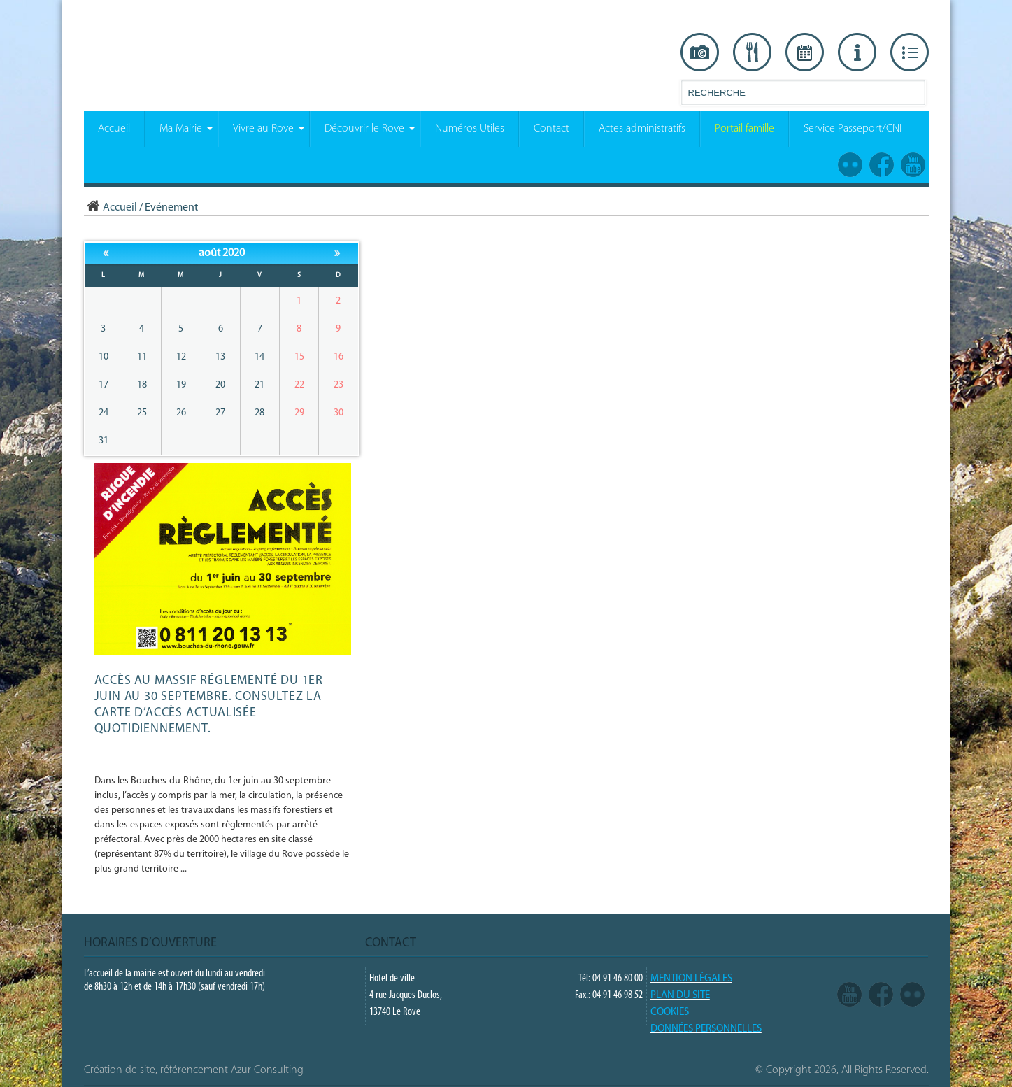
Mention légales (691, 979)
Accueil (110, 207)
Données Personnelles (706, 1029)
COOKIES (669, 1012)
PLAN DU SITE (680, 995)
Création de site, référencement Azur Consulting (194, 1070)
